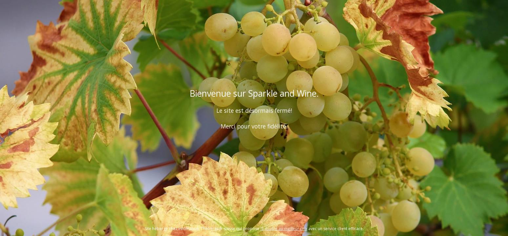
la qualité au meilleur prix (283, 228)
